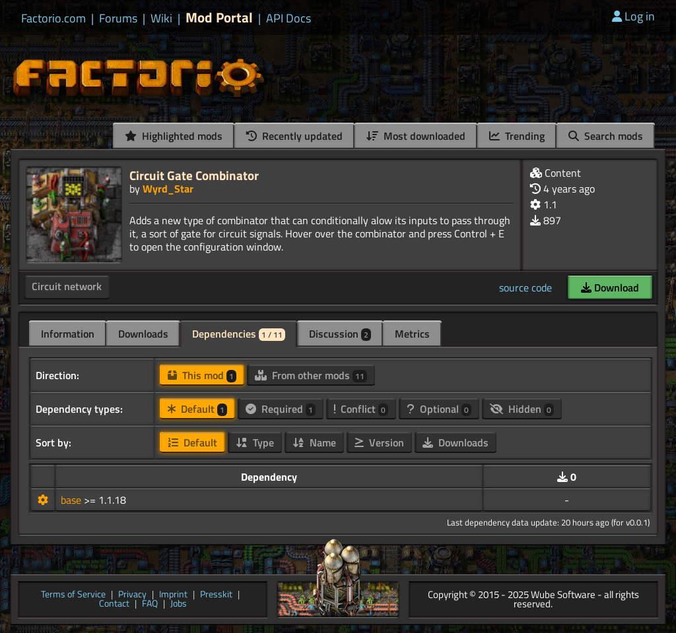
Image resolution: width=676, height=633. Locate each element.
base (72, 500)
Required (281, 409)
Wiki (161, 18)
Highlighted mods (173, 136)
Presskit (216, 595)
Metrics (412, 334)
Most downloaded (415, 136)
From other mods (311, 375)
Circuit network (67, 286)
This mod (202, 375)
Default (197, 409)
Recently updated (294, 136)
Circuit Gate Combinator (194, 175)
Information (67, 334)
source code (525, 287)
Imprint (173, 595)
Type (255, 442)
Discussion (340, 334)
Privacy (132, 595)
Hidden (522, 409)
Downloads (143, 334)
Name (314, 442)
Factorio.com (53, 18)
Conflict (361, 409)
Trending (517, 136)
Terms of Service (73, 595)
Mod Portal (219, 17)
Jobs (178, 604)
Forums (118, 18)
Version (379, 442)
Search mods (605, 136)
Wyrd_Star (168, 188)
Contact (114, 604)
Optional (439, 409)
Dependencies (238, 334)
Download (610, 287)
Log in (633, 16)
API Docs (288, 18)
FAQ (150, 604)
